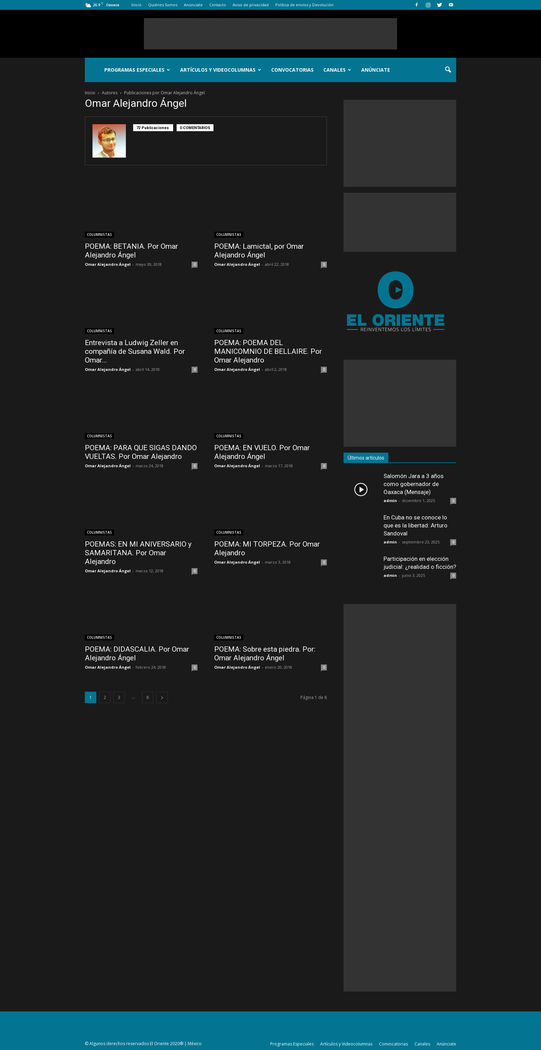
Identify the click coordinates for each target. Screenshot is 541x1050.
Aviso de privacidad (251, 4)
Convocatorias (292, 69)
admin (390, 500)
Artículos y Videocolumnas (220, 69)
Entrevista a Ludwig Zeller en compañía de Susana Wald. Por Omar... (135, 351)
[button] (447, 70)
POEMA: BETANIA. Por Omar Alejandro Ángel (131, 250)
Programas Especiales (137, 69)
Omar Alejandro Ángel (108, 264)
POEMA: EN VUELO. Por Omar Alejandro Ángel (262, 452)
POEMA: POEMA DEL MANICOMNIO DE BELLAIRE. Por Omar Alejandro (268, 351)
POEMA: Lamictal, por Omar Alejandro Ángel (259, 250)
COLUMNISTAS (99, 234)
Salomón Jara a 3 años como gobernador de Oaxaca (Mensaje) (413, 483)
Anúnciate (193, 4)
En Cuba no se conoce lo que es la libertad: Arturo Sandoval (415, 525)
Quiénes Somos (162, 4)
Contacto (217, 4)
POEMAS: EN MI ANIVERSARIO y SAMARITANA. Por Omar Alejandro (138, 553)
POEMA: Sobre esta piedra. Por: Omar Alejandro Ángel (264, 653)
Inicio (136, 4)
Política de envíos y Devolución (304, 4)
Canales (337, 69)
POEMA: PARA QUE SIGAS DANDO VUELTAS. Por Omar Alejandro (141, 452)
